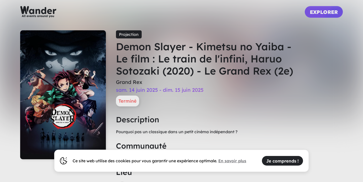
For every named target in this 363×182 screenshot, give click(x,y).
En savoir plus (232, 160)
